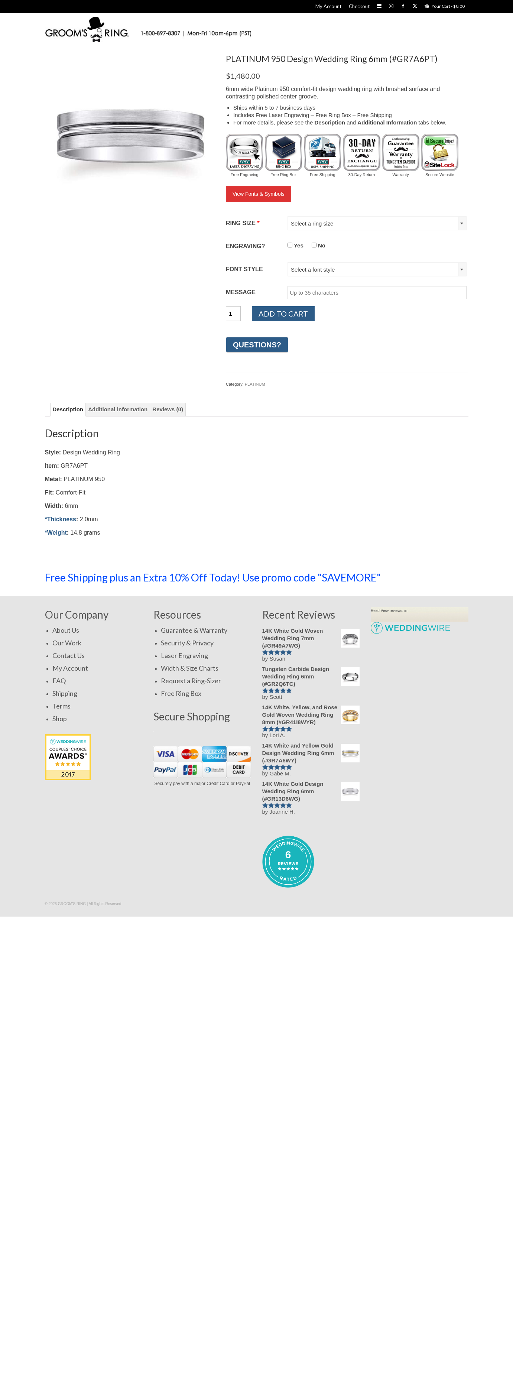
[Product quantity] (233, 313)
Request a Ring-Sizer (191, 681)
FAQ (59, 681)
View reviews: (392, 611)
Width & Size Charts (189, 668)
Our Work (66, 643)
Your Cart (445, 6)
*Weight (56, 532)
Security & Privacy (187, 643)
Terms (61, 706)
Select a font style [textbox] (313, 269)
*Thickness (60, 519)
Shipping (64, 693)
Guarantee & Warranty (194, 630)
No (318, 245)
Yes (295, 245)
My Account (70, 668)
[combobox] (377, 223)
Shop (59, 718)
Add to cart (283, 313)
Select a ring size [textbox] (312, 223)
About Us (65, 630)
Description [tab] (68, 409)
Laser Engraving (184, 655)
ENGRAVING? (245, 246)
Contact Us (68, 655)
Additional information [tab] (117, 409)
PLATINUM (255, 384)
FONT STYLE (244, 269)
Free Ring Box (181, 693)
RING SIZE (243, 223)
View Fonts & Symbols (259, 194)
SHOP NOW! (432, 577)
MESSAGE (241, 292)
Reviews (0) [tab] (167, 409)
